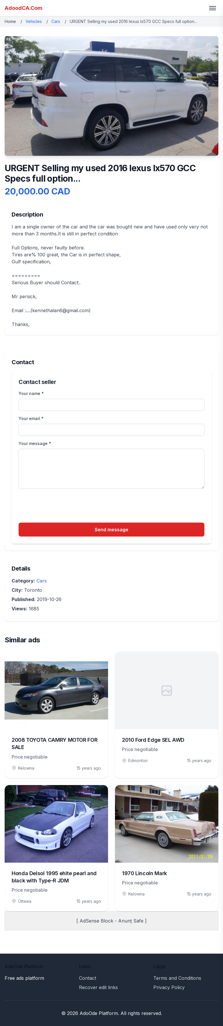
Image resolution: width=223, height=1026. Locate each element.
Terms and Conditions (177, 978)
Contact (87, 978)
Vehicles (34, 21)
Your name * (31, 393)
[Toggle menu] (212, 8)
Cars (55, 21)
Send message (111, 529)
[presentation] (63, 506)
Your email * (31, 418)
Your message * (35, 443)
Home (10, 21)
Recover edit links (98, 987)
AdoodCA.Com (23, 8)
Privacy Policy (169, 987)
